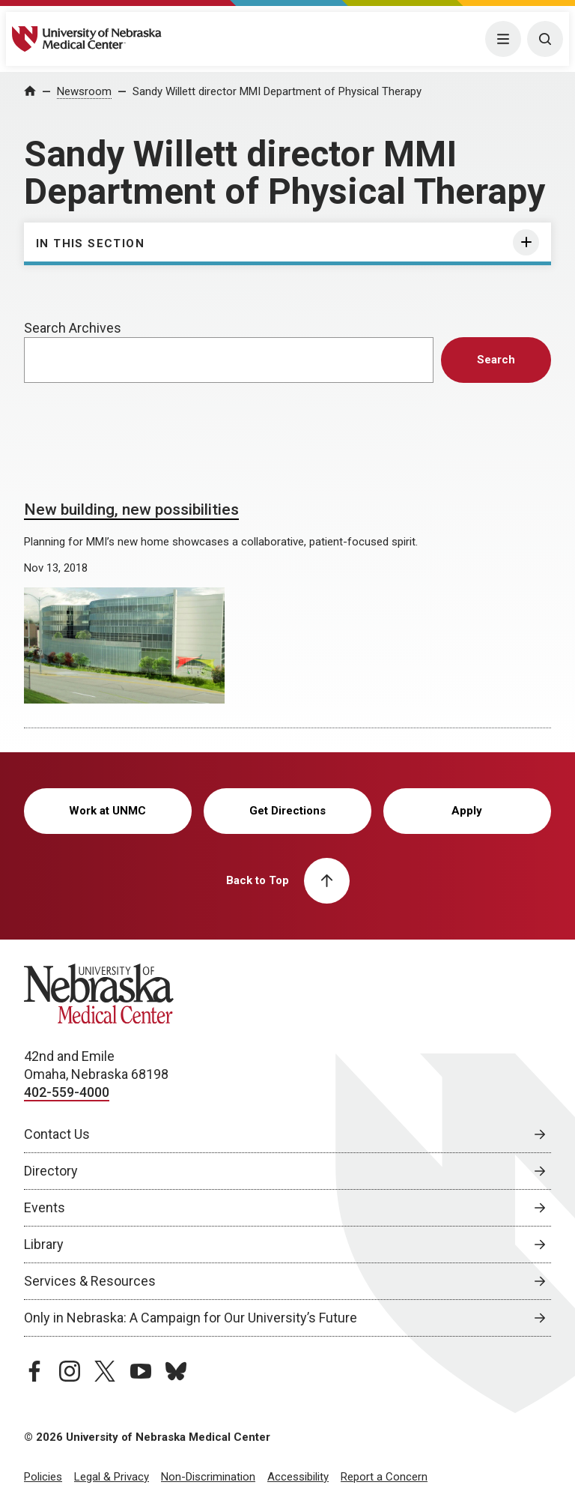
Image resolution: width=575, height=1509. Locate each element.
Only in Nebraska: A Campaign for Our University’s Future (190, 1317)
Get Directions (287, 810)
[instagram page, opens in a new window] (69, 1371)
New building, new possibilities (131, 509)
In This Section (90, 243)
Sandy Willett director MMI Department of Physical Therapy (277, 91)
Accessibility (298, 1477)
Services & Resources (90, 1281)
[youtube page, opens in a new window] (140, 1371)
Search (496, 359)
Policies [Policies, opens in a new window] (43, 1477)
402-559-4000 (66, 1092)
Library (44, 1244)
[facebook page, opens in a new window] (34, 1371)
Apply (466, 810)
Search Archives (72, 328)
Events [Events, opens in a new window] (44, 1207)
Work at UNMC (107, 810)
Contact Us (57, 1134)
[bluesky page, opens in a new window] (175, 1371)
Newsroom (84, 91)
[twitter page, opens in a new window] (104, 1371)
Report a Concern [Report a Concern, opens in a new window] (384, 1477)
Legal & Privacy (111, 1477)
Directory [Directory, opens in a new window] (51, 1171)
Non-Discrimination (208, 1477)
